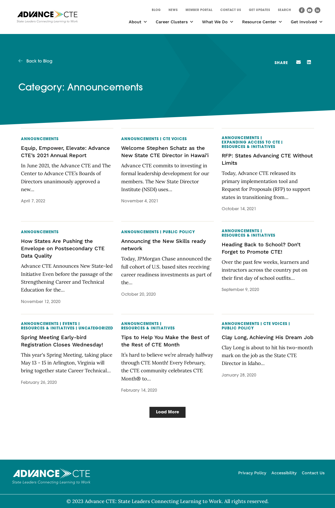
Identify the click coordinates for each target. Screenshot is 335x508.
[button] (284, 11)
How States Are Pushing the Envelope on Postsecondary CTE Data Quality (63, 248)
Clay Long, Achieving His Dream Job (268, 337)
